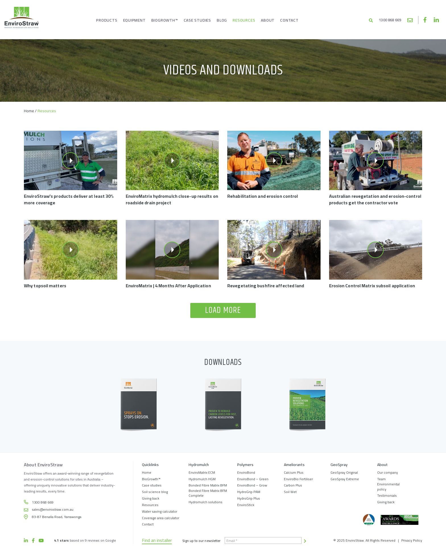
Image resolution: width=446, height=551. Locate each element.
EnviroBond (246, 472)
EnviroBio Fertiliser (298, 479)
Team (381, 479)
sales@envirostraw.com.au (410, 19)
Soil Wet (290, 491)
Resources (150, 504)
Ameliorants (294, 465)
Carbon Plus (293, 485)
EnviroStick (245, 504)
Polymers (245, 465)
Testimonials (387, 495)
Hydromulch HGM (202, 479)
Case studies (152, 485)
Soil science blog (155, 491)
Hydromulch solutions (205, 502)
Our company (387, 472)
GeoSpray (339, 465)
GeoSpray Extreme (345, 479)
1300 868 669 (385, 20)
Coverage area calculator (160, 517)
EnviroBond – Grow (252, 485)
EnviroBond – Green (253, 479)
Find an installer (157, 540)
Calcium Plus (293, 472)
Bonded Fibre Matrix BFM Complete (208, 493)
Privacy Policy (411, 540)
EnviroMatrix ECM (202, 472)
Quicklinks (150, 465)
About (382, 465)
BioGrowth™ (151, 479)
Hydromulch (199, 465)
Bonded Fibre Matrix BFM (208, 485)
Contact (148, 524)
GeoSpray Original (344, 472)
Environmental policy (388, 486)
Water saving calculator (159, 511)
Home (29, 111)
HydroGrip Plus (248, 498)
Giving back (150, 498)
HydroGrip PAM (248, 491)
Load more (223, 310)
